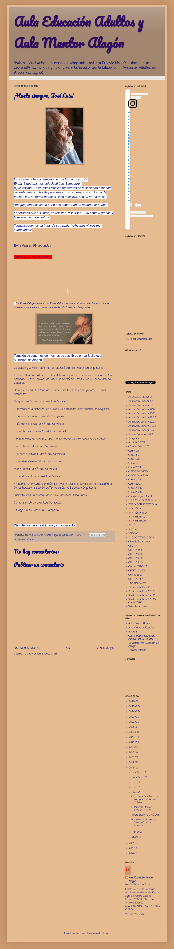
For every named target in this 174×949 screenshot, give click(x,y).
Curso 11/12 (134, 455)
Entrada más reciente (26, 648)
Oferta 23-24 (135, 575)
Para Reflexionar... (137, 583)
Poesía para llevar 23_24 (141, 591)
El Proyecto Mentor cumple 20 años (141, 808)
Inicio (67, 648)
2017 (132, 747)
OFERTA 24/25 (136, 579)
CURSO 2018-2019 (138, 476)
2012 (132, 843)
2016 (132, 752)
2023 (132, 717)
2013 (132, 768)
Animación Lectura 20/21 (141, 414)
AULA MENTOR (136, 442)
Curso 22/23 (135, 484)
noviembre (138, 777)
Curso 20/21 (134, 467)
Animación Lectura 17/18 (141, 405)
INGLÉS (132, 525)
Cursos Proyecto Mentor (141, 496)
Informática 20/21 (137, 517)
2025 (132, 707)
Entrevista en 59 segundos (33, 245)
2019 (132, 737)
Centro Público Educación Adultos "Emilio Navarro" (141, 637)
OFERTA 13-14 (135, 550)
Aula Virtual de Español (141, 628)
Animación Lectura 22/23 (142, 418)
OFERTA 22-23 (136, 571)
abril (134, 793)
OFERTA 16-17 (135, 562)
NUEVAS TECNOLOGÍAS (141, 538)
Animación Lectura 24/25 (142, 426)
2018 (132, 742)
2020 (132, 732)
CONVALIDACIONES (138, 447)
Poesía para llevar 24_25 (141, 596)
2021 (132, 727)
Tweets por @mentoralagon (138, 339)
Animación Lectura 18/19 (141, 409)
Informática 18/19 (137, 513)
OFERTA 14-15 (135, 554)
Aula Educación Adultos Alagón (141, 879)
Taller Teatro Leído (137, 607)
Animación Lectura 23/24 (142, 422)
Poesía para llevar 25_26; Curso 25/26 (142, 601)
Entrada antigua (105, 648)
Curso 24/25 (135, 488)
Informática (134, 509)
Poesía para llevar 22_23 (141, 587)
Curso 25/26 (135, 492)
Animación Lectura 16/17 (141, 401)
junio (135, 787)
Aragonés (133, 438)
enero (135, 837)
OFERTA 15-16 (135, 558)
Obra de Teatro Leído (139, 542)
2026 (132, 701)
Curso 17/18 (134, 459)
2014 (132, 762)
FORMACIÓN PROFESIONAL (143, 504)
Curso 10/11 (133, 451)
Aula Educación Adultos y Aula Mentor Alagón (78, 32)
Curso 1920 (134, 463)
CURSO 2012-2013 (138, 471)
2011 (131, 848)
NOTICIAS (30, 539)
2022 (132, 722)
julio (134, 782)
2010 (132, 853)
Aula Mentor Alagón (139, 623)
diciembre (137, 772)
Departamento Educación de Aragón (143, 644)
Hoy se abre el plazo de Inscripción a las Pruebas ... (143, 823)
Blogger (106, 933)
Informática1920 (137, 521)
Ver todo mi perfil (134, 914)
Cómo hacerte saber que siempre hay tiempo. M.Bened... (144, 799)
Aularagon (133, 632)
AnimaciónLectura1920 (140, 434)
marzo (136, 832)
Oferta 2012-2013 (137, 566)
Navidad (132, 529)
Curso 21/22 (134, 480)
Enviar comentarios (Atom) (43, 654)
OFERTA (132, 546)
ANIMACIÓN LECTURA (140, 397)
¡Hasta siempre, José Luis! (145, 815)
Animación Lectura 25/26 (142, 430)
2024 (132, 712)
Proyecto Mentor (137, 650)
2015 (132, 757)
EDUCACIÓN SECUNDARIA (142, 500)
